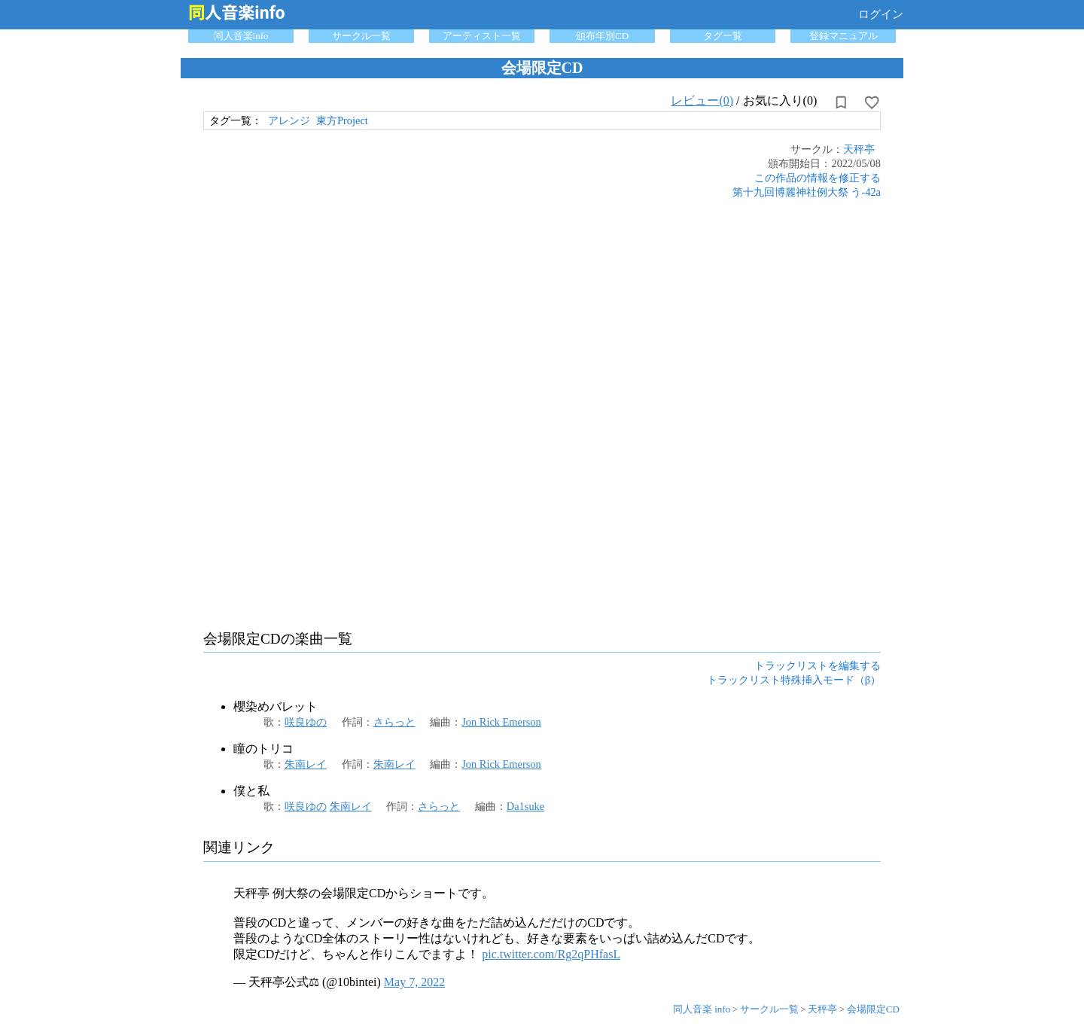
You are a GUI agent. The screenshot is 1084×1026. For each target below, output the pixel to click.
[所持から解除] (841, 102)
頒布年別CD (602, 35)
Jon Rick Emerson (501, 722)
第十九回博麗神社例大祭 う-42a (806, 192)
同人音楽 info (701, 1009)
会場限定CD (873, 1009)
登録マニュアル (843, 35)
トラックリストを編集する (817, 665)
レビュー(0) (702, 100)
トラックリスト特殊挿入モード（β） (794, 680)
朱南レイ (306, 764)
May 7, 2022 (414, 982)
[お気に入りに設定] (872, 102)
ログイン (880, 14)
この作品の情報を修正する (817, 178)
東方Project (342, 120)
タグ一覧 (722, 35)
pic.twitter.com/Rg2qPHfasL (551, 954)
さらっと (394, 722)
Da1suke (525, 806)
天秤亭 (859, 149)
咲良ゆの (306, 722)
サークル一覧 (361, 35)
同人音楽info (241, 35)
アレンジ (289, 120)
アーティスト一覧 (482, 35)
